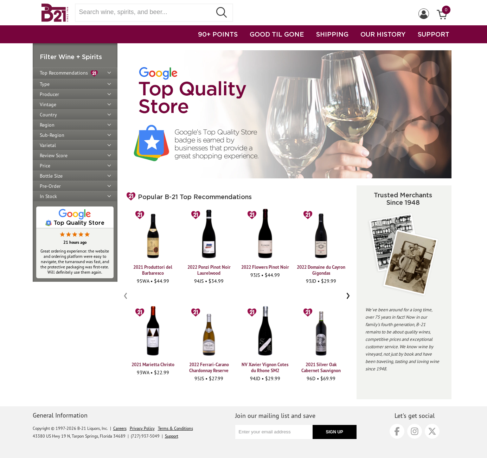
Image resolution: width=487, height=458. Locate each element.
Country (48, 115)
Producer (49, 94)
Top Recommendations (69, 73)
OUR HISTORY (383, 34)
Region (47, 125)
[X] (432, 431)
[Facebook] (397, 431)
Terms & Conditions (175, 428)
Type (45, 84)
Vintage (48, 104)
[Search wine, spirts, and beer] (146, 12)
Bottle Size (51, 176)
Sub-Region (52, 135)
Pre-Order (50, 186)
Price (45, 166)
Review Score (54, 155)
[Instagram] (414, 431)
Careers (120, 428)
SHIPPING (332, 34)
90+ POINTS (218, 34)
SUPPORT (433, 34)
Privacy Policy (142, 428)
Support (171, 436)
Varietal (48, 145)
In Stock (48, 196)
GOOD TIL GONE (277, 34)
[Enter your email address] (274, 432)
